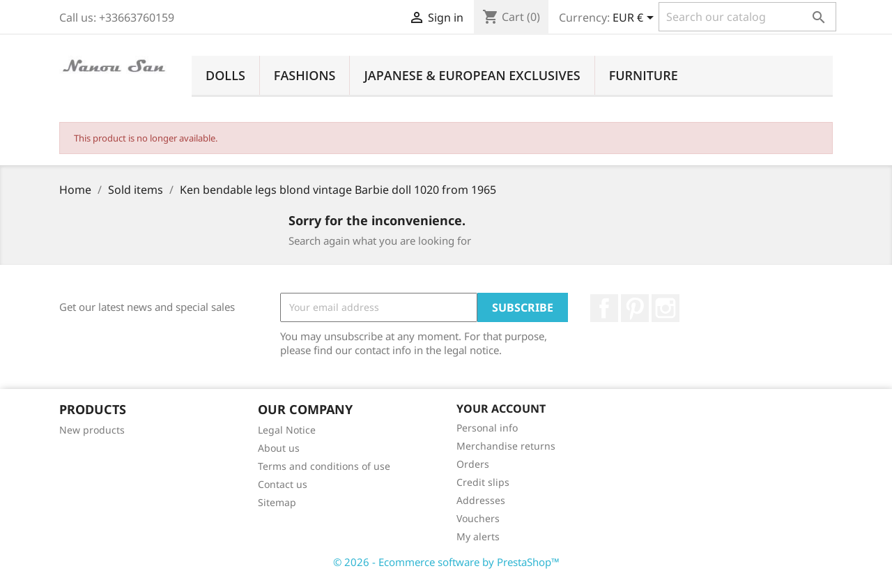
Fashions (305, 75)
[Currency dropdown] (636, 18)
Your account (501, 408)
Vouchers (478, 518)
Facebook (604, 308)
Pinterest (635, 308)
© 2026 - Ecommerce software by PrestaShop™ (446, 562)
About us (279, 448)
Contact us (282, 484)
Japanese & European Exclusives (472, 75)
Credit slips (482, 482)
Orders (472, 464)
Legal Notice (287, 429)
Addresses (480, 500)
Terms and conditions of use (324, 466)
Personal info (487, 427)
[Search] (747, 16)
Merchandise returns (505, 445)
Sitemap (277, 502)
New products (92, 429)
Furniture (643, 75)
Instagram (665, 308)
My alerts (478, 536)
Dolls (225, 75)
